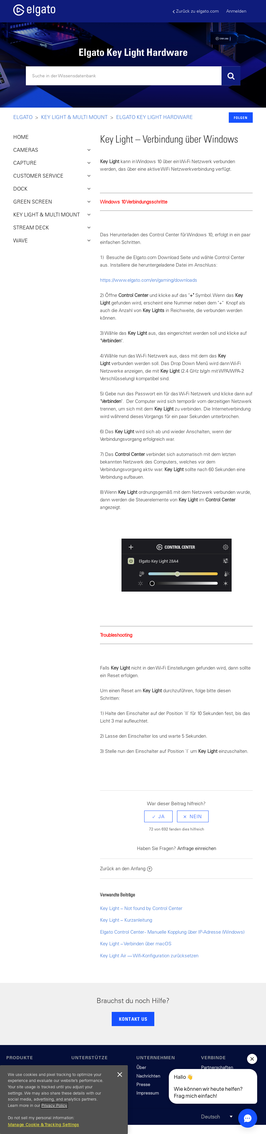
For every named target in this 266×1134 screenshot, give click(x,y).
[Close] (120, 1075)
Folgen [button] (240, 117)
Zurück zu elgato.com (196, 11)
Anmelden (236, 11)
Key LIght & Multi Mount (74, 117)
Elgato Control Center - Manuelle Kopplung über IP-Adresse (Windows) (172, 932)
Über (141, 1067)
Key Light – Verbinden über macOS (135, 944)
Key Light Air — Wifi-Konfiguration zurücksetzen (149, 956)
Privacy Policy (54, 1105)
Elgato (23, 117)
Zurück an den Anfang (126, 868)
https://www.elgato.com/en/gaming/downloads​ (148, 280)
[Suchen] (133, 76)
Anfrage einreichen (196, 848)
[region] (64, 1099)
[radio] (158, 816)
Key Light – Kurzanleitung (126, 920)
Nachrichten (148, 1076)
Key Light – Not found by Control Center (141, 908)
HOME (21, 137)
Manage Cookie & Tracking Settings (43, 1124)
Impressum (147, 1093)
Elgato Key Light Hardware (154, 117)
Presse (143, 1084)
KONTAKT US (133, 1019)
